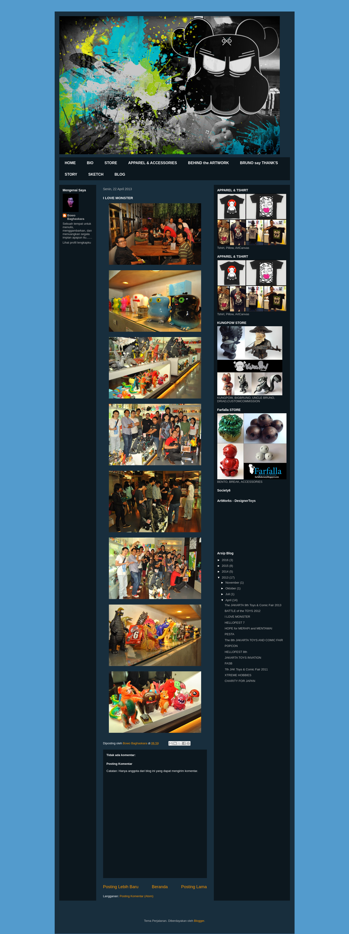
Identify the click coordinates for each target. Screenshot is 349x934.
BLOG (120, 174)
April (228, 600)
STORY (71, 174)
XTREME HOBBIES (238, 675)
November (232, 582)
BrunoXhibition (107, 29)
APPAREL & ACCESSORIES (152, 163)
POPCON (231, 646)
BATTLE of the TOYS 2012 (242, 611)
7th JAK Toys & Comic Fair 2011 (246, 669)
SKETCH (96, 174)
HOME (70, 163)
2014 (226, 571)
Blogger (199, 920)
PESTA (229, 634)
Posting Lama (194, 887)
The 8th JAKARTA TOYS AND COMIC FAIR (254, 640)
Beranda (160, 887)
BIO (90, 163)
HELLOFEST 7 (235, 622)
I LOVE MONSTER (237, 616)
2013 (226, 577)
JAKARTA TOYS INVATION (243, 657)
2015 (226, 565)
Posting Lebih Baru (121, 887)
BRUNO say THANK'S (259, 163)
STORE (110, 163)
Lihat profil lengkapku (77, 242)
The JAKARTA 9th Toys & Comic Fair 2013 (253, 605)
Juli (228, 594)
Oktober (231, 588)
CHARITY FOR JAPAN (240, 681)
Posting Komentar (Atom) (136, 896)
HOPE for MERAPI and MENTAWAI (248, 628)
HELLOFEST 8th (236, 652)
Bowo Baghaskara (75, 217)
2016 (226, 560)
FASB (228, 663)
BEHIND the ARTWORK (208, 163)
